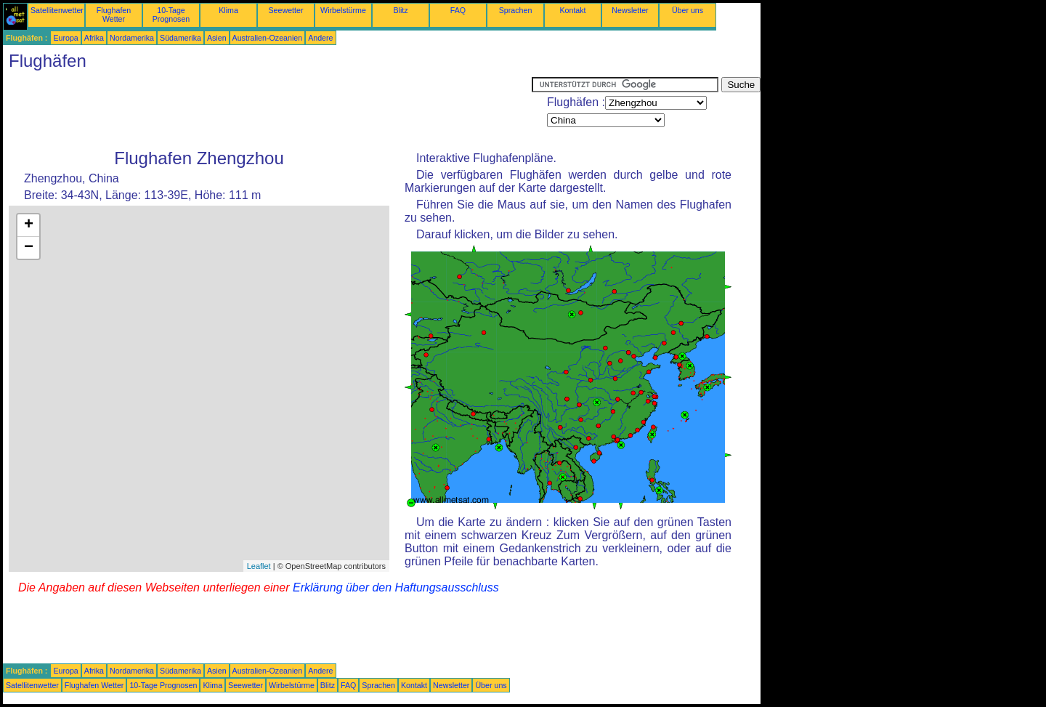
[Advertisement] (267, 109)
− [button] (28, 248)
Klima (228, 10)
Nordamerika (132, 37)
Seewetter (286, 10)
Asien (217, 37)
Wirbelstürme (343, 10)
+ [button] (28, 225)
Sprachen (515, 10)
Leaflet (259, 566)
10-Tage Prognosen (171, 14)
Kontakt (572, 10)
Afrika (94, 37)
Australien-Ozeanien (267, 37)
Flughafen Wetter (114, 14)
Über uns (687, 10)
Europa (65, 37)
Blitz (400, 10)
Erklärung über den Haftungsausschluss (396, 587)
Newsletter (630, 10)
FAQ (458, 10)
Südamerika (180, 37)
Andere (320, 37)
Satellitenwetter (57, 10)
